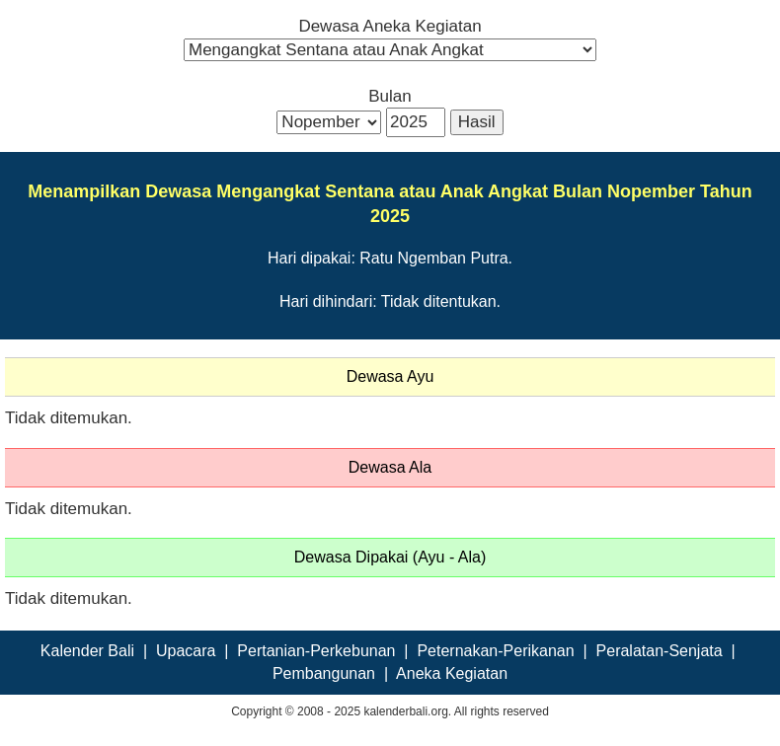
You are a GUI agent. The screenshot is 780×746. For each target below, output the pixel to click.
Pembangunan (324, 673)
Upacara (185, 650)
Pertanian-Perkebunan (316, 650)
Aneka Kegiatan (451, 673)
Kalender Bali (87, 650)
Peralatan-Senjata (659, 650)
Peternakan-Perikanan (495, 650)
